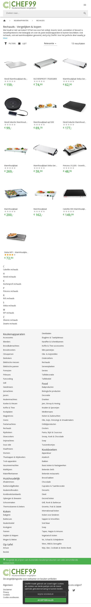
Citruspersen (8, 354)
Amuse (6, 548)
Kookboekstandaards (12, 494)
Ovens (5, 420)
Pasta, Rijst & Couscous (52, 432)
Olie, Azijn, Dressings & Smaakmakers (58, 420)
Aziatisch (45, 457)
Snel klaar (46, 523)
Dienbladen (46, 333)
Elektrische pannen (11, 366)
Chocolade (46, 482)
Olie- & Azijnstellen (50, 354)
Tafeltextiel (46, 379)
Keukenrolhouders (10, 490)
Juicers (5, 395)
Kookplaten (8, 412)
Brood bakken (48, 477)
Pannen (6, 531)
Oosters (45, 428)
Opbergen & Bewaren (12, 498)
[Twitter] (74, 590)
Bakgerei (6, 515)
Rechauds (7, 428)
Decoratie (46, 395)
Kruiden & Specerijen (50, 407)
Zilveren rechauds (10, 320)
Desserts (45, 490)
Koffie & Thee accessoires (53, 346)
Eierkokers (7, 358)
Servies (45, 370)
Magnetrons (8, 416)
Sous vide (7, 444)
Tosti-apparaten (9, 461)
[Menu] (85, 5)
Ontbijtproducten (49, 424)
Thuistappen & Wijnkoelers (14, 457)
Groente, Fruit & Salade (51, 506)
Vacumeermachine (10, 465)
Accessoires (8, 337)
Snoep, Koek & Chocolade (53, 436)
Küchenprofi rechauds (12, 284)
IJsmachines (8, 391)
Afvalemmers (8, 482)
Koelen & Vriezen (10, 403)
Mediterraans (47, 412)
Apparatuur (46, 453)
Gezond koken (48, 498)
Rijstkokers (7, 432)
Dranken (45, 399)
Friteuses (7, 374)
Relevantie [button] (49, 43)
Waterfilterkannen (10, 473)
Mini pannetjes (48, 350)
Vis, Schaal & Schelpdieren (53, 539)
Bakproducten (48, 387)
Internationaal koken (50, 510)
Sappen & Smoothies (50, 519)
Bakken (45, 461)
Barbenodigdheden (11, 486)
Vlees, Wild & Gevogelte (52, 543)
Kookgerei (7, 527)
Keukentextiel (8, 523)
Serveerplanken (48, 366)
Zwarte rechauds (10, 323)
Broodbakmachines (11, 346)
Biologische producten (51, 391)
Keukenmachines (10, 399)
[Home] (4, 20)
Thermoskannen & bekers (14, 506)
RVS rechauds (8, 298)
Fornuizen (7, 370)
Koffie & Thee (9, 407)
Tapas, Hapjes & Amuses (52, 531)
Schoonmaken (9, 502)
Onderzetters (47, 358)
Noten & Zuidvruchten (51, 416)
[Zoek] (85, 13)
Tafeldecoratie (48, 374)
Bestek (6, 552)
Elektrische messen (11, 362)
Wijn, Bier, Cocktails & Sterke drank (56, 548)
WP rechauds (8, 313)
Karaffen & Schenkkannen (52, 341)
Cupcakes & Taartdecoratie (53, 486)
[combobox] (45, 13)
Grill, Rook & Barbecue (51, 502)
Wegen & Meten (10, 539)
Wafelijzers (7, 469)
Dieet (44, 494)
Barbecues (7, 519)
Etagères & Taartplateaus (52, 337)
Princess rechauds (10, 291)
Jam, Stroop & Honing (51, 403)
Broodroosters (9, 350)
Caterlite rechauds (10, 269)
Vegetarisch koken (49, 535)
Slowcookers (8, 436)
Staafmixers (8, 449)
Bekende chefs (48, 469)
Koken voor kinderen (50, 515)
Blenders (6, 341)
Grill (4, 383)
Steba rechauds (9, 305)
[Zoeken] (42, 13)
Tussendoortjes (48, 444)
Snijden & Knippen (10, 535)
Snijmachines (8, 440)
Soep (44, 440)
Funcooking (8, 379)
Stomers (6, 453)
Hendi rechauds (9, 276)
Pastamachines (9, 424)
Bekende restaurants (50, 473)
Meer (5, 38)
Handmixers (8, 387)
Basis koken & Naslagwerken (54, 465)
